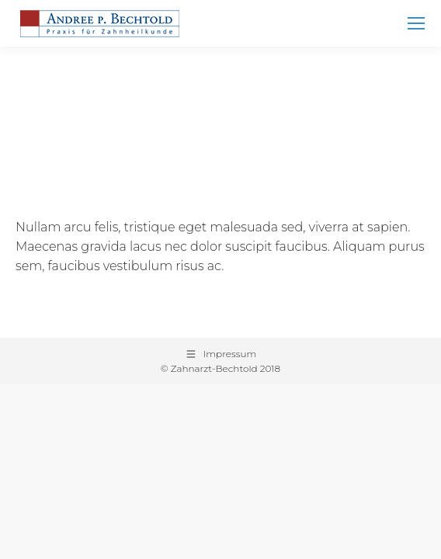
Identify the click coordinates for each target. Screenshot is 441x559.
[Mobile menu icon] (416, 23)
